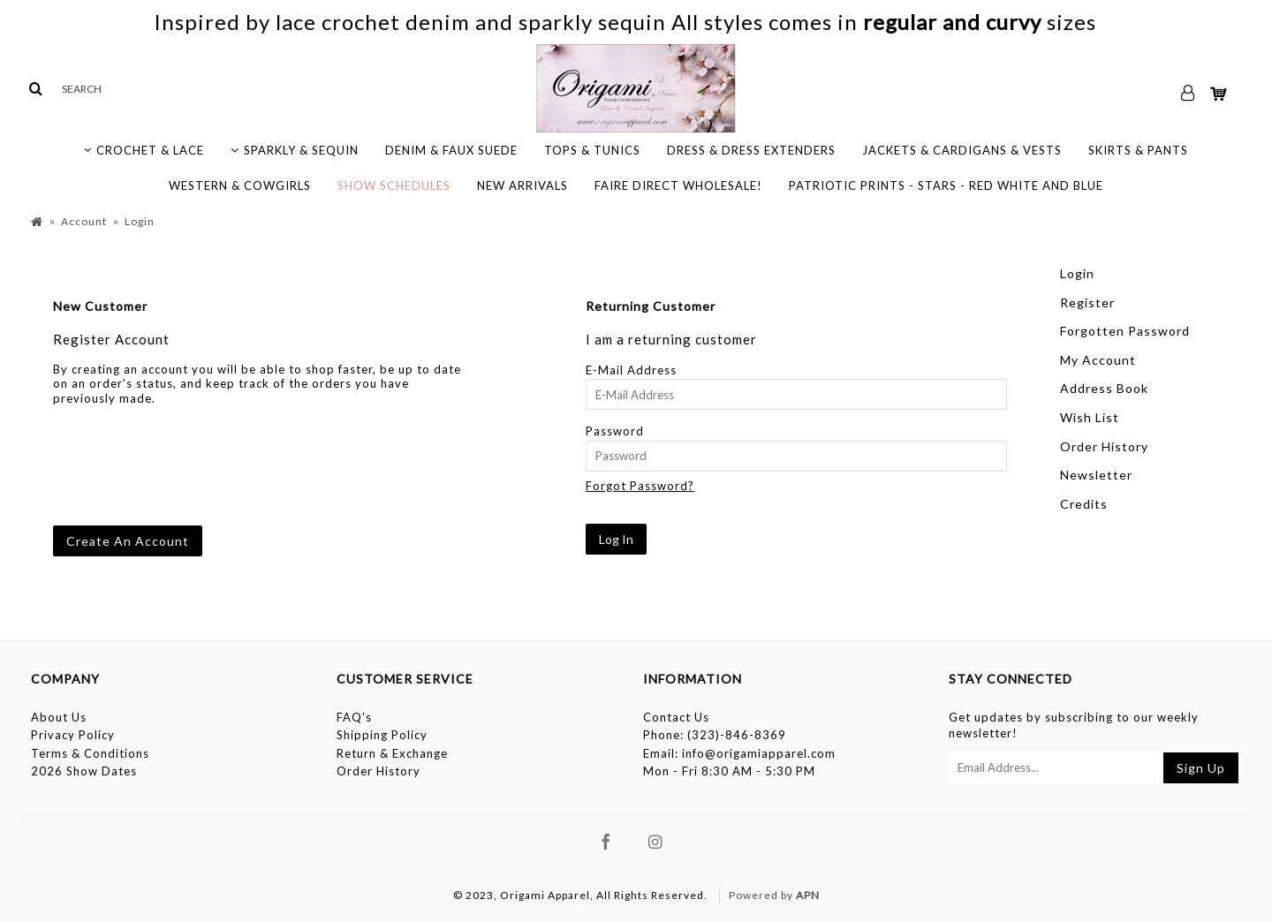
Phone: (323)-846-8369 (714, 735)
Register (1087, 302)
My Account (1098, 359)
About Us (59, 717)
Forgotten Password (1125, 330)
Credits (1084, 503)
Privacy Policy (73, 735)
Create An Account (127, 540)
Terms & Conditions (90, 753)
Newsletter (1096, 474)
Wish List (1089, 417)
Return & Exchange (392, 753)
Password (615, 431)
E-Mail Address (631, 370)
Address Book (1104, 388)
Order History (1104, 446)
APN (808, 895)
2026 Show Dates (84, 771)
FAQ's (354, 717)
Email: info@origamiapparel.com (739, 753)
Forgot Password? (640, 486)
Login (1077, 273)
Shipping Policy (382, 735)
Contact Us (676, 717)
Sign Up (1201, 767)
